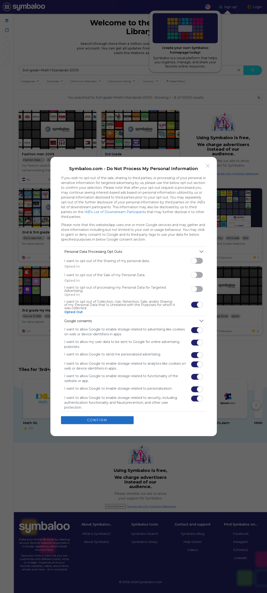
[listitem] (133, 251)
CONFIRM (97, 420)
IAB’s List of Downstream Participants (115, 212)
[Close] (207, 166)
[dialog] (133, 296)
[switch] (197, 261)
